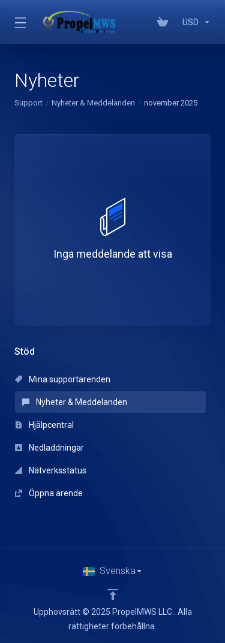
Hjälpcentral (44, 425)
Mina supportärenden (62, 379)
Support (28, 102)
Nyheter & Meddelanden (93, 102)
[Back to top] (113, 594)
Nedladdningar (49, 447)
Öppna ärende (49, 493)
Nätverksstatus (50, 470)
